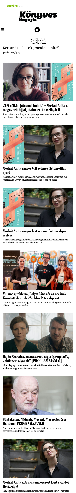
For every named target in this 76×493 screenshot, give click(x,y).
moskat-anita (46, 48)
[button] (2, 29)
